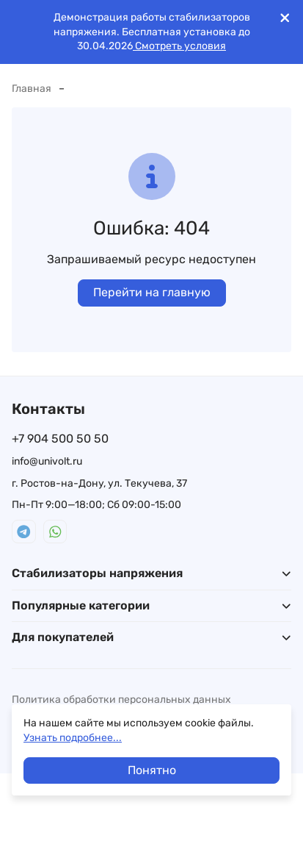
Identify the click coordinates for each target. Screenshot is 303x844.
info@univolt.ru (47, 461)
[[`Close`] (285, 18)
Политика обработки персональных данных (121, 699)
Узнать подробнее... (72, 738)
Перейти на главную (152, 292)
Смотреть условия (179, 46)
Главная (31, 88)
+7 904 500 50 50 (60, 439)
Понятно (152, 770)
